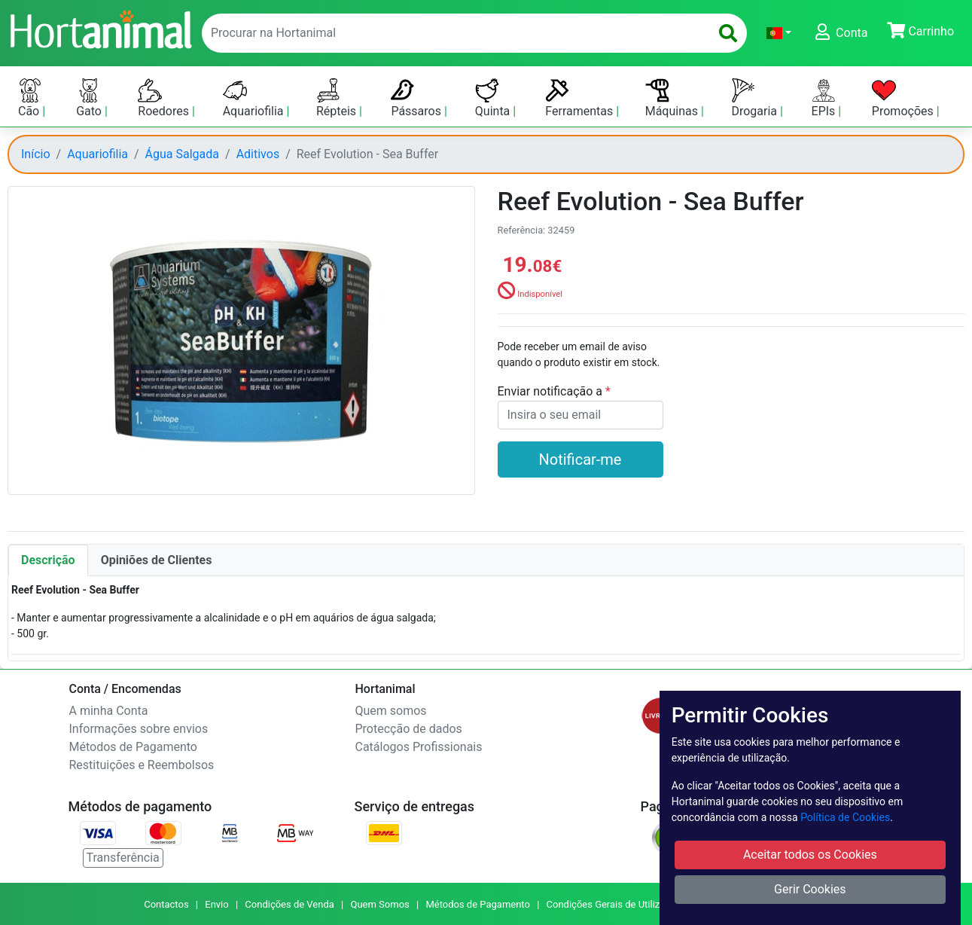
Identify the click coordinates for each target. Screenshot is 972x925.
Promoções (904, 98)
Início (35, 154)
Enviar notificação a (552, 391)
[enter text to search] (452, 33)
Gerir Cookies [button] (810, 889)
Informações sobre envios (139, 729)
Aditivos (258, 154)
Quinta (494, 98)
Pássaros (417, 98)
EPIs (825, 98)
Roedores (165, 98)
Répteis (337, 98)
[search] (728, 33)
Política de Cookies (845, 817)
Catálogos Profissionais (419, 747)
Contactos (166, 904)
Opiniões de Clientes (156, 560)
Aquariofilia (255, 98)
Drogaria (755, 98)
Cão (30, 98)
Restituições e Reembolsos (142, 765)
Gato (90, 98)
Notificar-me (580, 459)
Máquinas (673, 98)
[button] (778, 33)
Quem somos (391, 711)
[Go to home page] (100, 28)
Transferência (123, 857)
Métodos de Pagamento (133, 747)
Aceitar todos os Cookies (810, 854)
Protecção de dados (408, 729)
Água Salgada (182, 154)
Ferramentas (580, 98)
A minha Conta (108, 711)
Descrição (48, 560)
